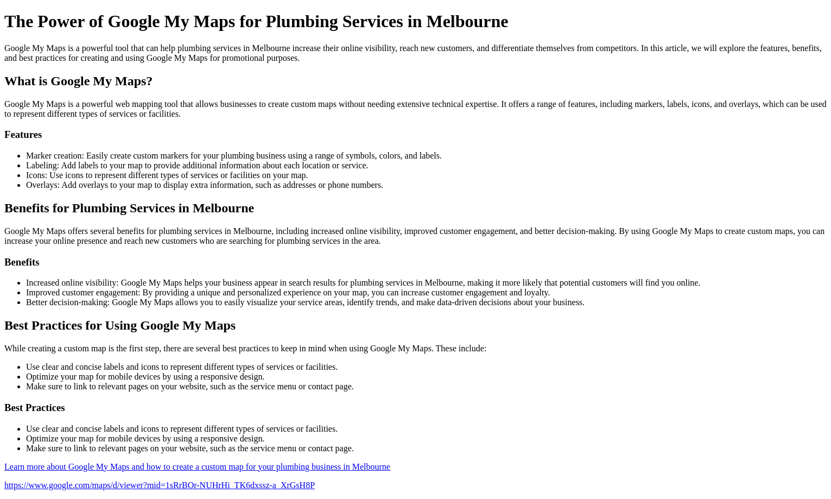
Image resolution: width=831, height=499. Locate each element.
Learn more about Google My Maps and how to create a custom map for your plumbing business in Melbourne (197, 466)
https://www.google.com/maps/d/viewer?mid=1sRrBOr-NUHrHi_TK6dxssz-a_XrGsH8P (159, 485)
